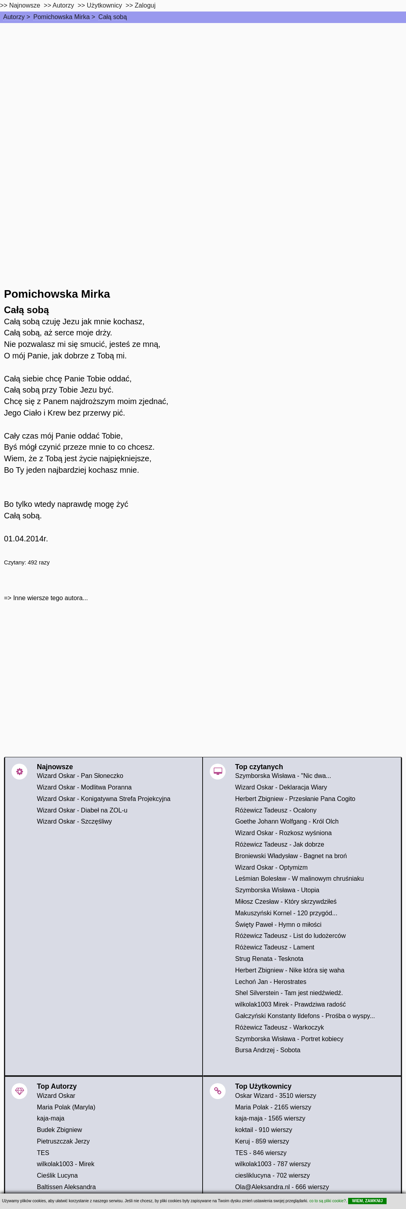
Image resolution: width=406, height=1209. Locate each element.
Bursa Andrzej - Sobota (268, 1050)
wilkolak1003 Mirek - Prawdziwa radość (290, 1004)
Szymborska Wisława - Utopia (277, 890)
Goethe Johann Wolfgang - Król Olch (287, 821)
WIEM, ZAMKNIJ (367, 1201)
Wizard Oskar (56, 1095)
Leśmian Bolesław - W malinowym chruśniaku (299, 878)
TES (43, 1152)
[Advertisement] (203, 82)
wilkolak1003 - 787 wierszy (272, 1164)
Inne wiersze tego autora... (50, 598)
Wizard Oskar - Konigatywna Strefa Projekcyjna (103, 798)
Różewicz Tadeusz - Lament (274, 947)
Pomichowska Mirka (61, 16)
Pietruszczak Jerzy (63, 1141)
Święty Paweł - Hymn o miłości (278, 924)
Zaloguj (145, 5)
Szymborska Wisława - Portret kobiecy (289, 1039)
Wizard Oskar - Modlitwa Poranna (84, 787)
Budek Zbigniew (59, 1129)
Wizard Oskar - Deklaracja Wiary (281, 787)
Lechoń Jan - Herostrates (270, 981)
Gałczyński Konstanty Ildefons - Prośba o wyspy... (305, 1016)
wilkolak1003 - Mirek (65, 1164)
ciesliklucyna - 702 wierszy (272, 1175)
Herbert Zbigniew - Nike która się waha (290, 970)
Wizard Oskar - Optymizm (271, 867)
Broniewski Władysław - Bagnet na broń (291, 856)
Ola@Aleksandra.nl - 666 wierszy (282, 1187)
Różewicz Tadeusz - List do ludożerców (290, 935)
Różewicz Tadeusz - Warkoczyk (279, 1027)
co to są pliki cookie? (327, 1201)
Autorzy (14, 16)
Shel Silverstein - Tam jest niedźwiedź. (289, 993)
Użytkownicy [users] (104, 5)
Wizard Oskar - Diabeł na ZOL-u (82, 810)
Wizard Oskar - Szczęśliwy (74, 821)
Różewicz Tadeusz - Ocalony (275, 810)
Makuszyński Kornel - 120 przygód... (286, 913)
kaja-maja (50, 1118)
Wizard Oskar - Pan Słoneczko (80, 775)
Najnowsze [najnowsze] (24, 5)
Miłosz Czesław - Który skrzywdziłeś (286, 901)
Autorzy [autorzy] (63, 5)
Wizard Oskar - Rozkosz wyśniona (283, 833)
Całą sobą (112, 16)
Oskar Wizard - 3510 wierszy (275, 1095)
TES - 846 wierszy (261, 1152)
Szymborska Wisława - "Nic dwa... (283, 775)
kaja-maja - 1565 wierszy (270, 1118)
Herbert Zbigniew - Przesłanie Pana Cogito (295, 798)
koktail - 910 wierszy (263, 1129)
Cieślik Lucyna (57, 1175)
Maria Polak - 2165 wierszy (273, 1107)
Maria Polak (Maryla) (66, 1107)
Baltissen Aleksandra (66, 1187)
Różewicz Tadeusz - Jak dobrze (279, 844)
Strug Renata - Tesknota (269, 958)
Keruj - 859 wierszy (262, 1141)
